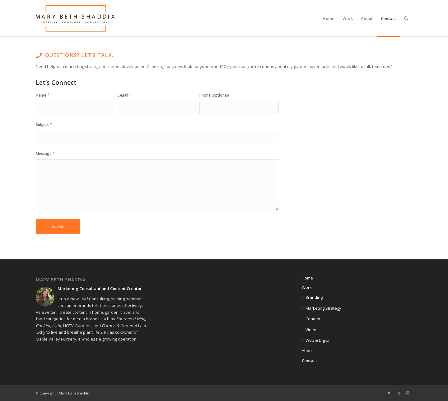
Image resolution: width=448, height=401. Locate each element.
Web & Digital (318, 340)
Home (307, 278)
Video (311, 329)
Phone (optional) (214, 95)
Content (313, 319)
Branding (314, 297)
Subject (44, 124)
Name (42, 95)
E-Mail (124, 95)
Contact (309, 360)
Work (307, 287)
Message (45, 153)
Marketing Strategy (323, 308)
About (307, 350)
